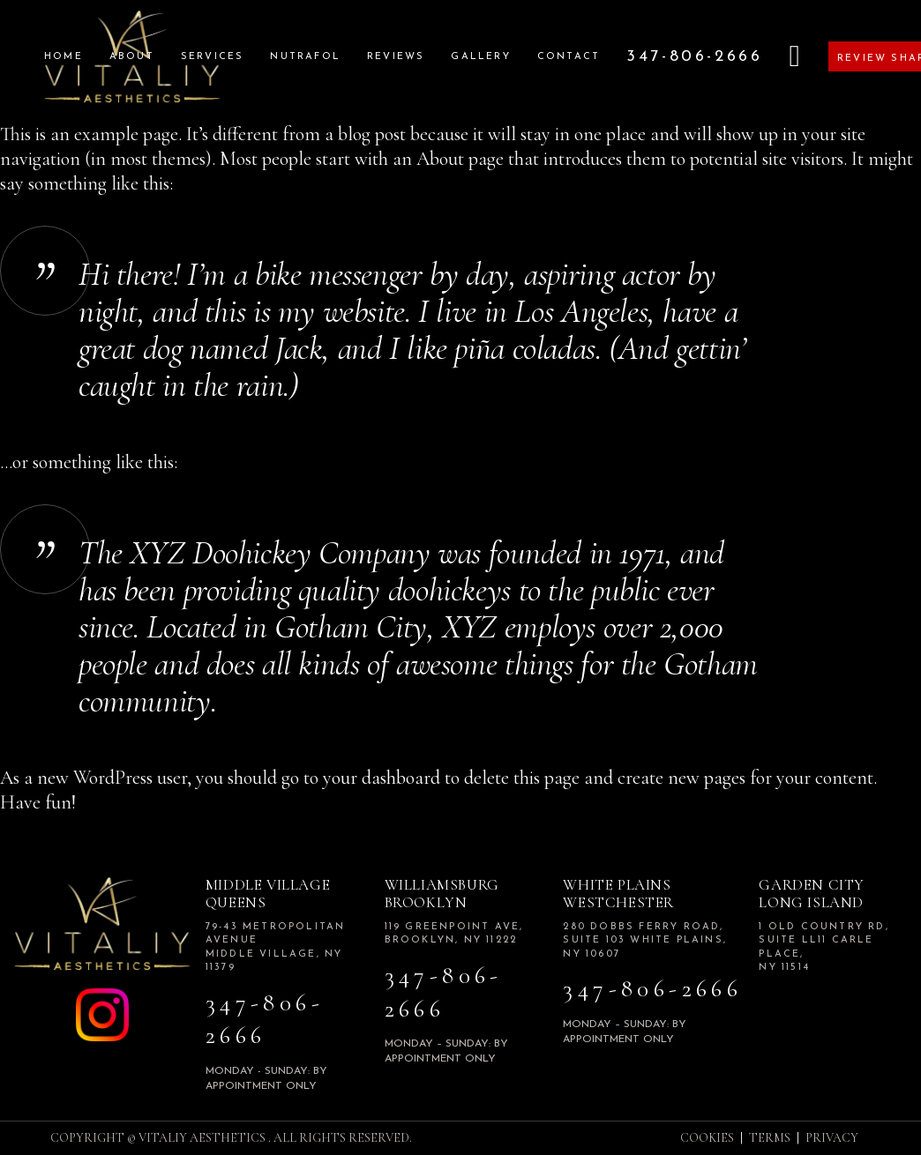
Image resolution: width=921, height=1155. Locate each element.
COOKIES (707, 1137)
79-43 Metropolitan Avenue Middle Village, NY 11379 (276, 947)
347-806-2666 (265, 1019)
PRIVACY (831, 1137)
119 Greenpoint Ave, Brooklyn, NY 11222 (454, 933)
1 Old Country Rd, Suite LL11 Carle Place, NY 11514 (823, 947)
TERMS (769, 1137)
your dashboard (381, 777)
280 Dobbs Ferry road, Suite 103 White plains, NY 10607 (645, 940)
